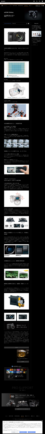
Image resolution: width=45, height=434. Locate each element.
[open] (39, 1)
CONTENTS (26, 5)
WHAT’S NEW (15, 5)
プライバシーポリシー (13, 430)
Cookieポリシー (11, 429)
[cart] (36, 1)
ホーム (11, 5)
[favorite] (34, 1)
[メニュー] (42, 1)
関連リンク (31, 5)
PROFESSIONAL (20, 5)
